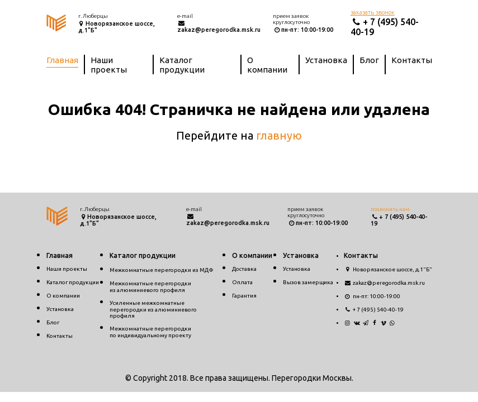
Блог (369, 60)
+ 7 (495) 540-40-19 (374, 310)
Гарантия (244, 296)
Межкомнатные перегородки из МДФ (162, 270)
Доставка (244, 269)
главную (279, 135)
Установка (326, 60)
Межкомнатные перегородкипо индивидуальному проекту (150, 332)
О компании (267, 64)
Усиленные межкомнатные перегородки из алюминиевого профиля (153, 309)
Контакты (411, 60)
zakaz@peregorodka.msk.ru (219, 26)
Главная (62, 60)
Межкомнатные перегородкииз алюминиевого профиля (150, 286)
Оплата (242, 282)
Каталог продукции (182, 64)
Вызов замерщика (308, 282)
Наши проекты (109, 64)
